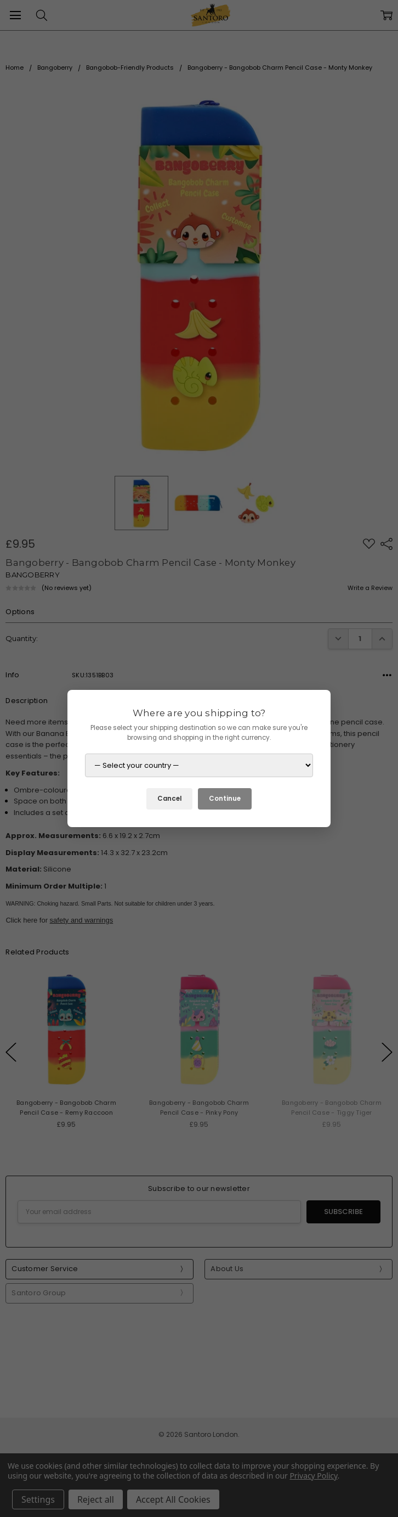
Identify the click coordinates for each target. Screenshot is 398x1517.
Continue (225, 798)
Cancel (169, 798)
